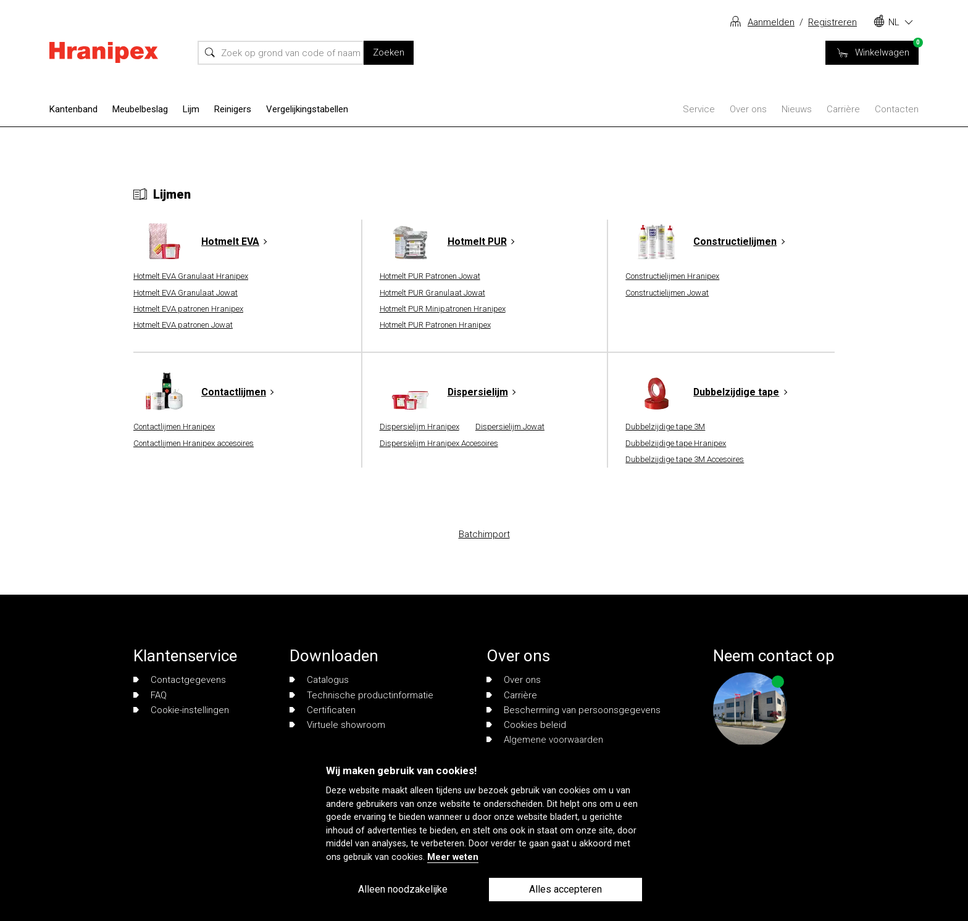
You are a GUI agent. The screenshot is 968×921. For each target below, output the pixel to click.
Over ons (748, 109)
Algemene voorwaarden (544, 739)
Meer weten (452, 857)
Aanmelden (771, 22)
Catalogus (319, 679)
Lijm (191, 109)
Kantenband (73, 109)
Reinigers (232, 109)
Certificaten (323, 710)
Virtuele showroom (337, 724)
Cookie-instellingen (181, 710)
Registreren (832, 22)
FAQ (150, 695)
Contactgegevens (179, 679)
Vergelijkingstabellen (307, 109)
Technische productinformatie (361, 695)
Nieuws (797, 109)
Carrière (843, 109)
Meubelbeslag (140, 109)
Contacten (897, 109)
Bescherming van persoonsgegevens (573, 710)
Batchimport (484, 534)
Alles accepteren (565, 889)
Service (699, 109)
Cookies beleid (526, 724)
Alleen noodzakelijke (403, 889)
